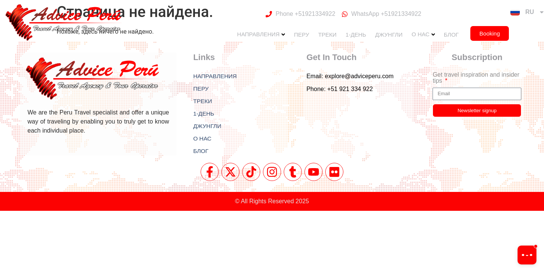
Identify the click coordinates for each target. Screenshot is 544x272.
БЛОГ (451, 34)
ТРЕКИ (327, 34)
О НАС (421, 34)
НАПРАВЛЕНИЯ (259, 34)
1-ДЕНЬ (356, 34)
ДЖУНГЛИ (389, 34)
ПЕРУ (301, 34)
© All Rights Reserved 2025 (272, 203)
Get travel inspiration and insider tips (476, 78)
